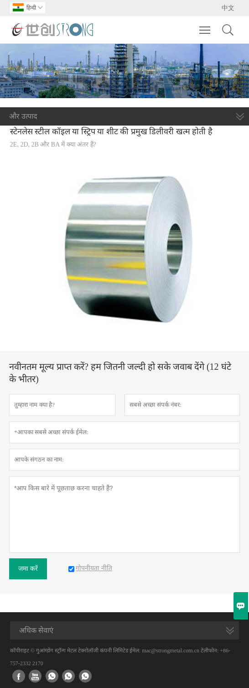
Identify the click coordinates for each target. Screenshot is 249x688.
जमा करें (28, 568)
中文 (228, 8)
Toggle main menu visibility (205, 26)
